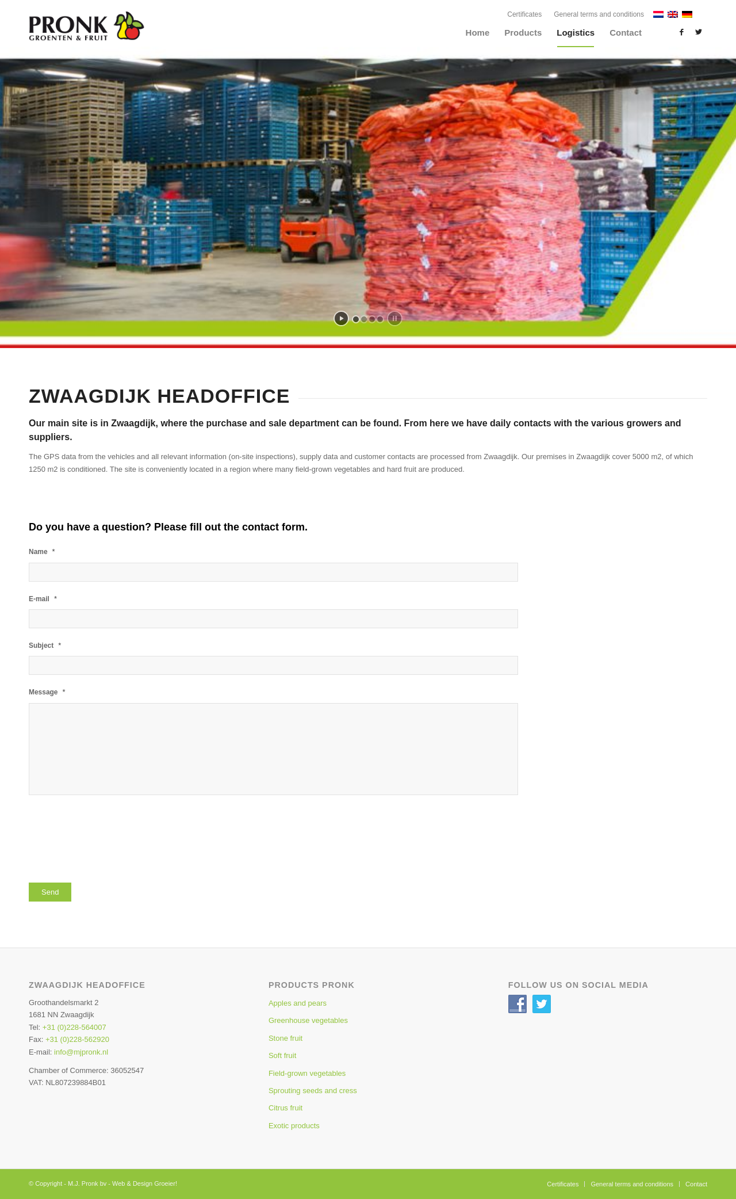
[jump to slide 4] (380, 319)
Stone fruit (285, 1038)
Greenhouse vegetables (308, 1020)
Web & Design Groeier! (144, 1183)
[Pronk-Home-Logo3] (112, 38)
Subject (45, 645)
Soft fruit (282, 1055)
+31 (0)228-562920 (77, 1039)
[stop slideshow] (394, 318)
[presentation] (116, 840)
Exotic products (294, 1125)
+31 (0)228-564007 (74, 1027)
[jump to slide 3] (372, 319)
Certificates (524, 14)
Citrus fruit (285, 1107)
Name (42, 551)
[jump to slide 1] (356, 319)
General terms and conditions (599, 14)
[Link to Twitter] (698, 32)
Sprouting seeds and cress (313, 1090)
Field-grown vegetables (307, 1073)
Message (47, 692)
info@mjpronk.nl (81, 1052)
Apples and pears (298, 1003)
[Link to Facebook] (681, 32)
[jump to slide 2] (364, 319)
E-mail (43, 598)
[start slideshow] (341, 318)
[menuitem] (524, 14)
